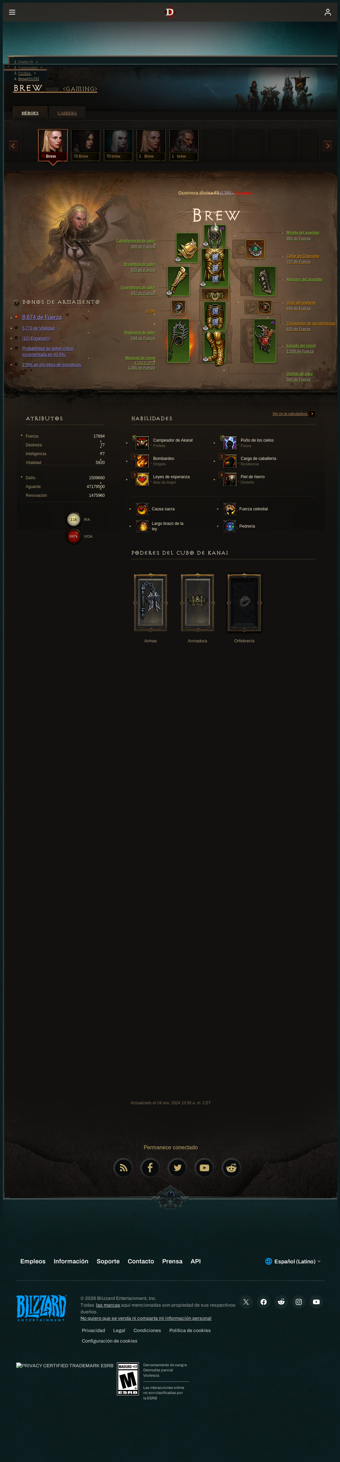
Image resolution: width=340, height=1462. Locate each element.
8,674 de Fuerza (39, 318)
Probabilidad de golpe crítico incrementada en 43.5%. (44, 351)
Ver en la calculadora (294, 414)
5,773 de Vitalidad (35, 328)
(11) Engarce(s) (33, 338)
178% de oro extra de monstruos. (49, 365)
